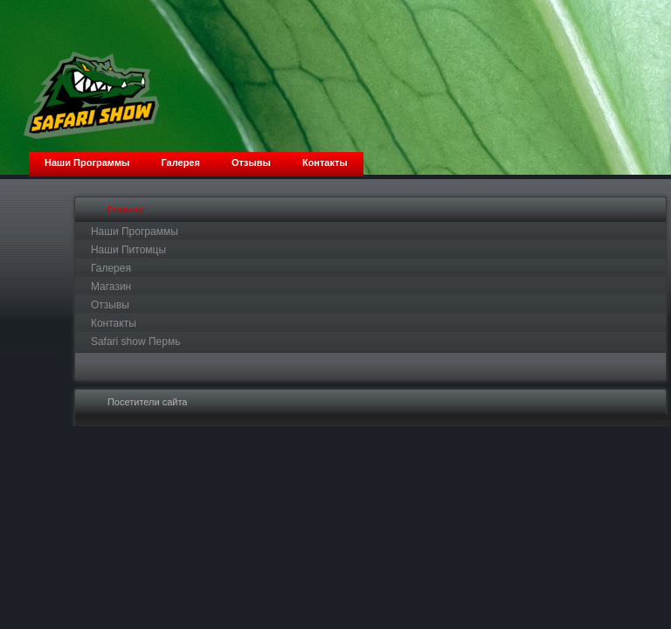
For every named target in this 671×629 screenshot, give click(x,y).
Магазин (111, 286)
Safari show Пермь (136, 341)
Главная (125, 209)
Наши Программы (134, 231)
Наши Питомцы (128, 250)
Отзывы (110, 305)
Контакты (113, 323)
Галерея (111, 268)
